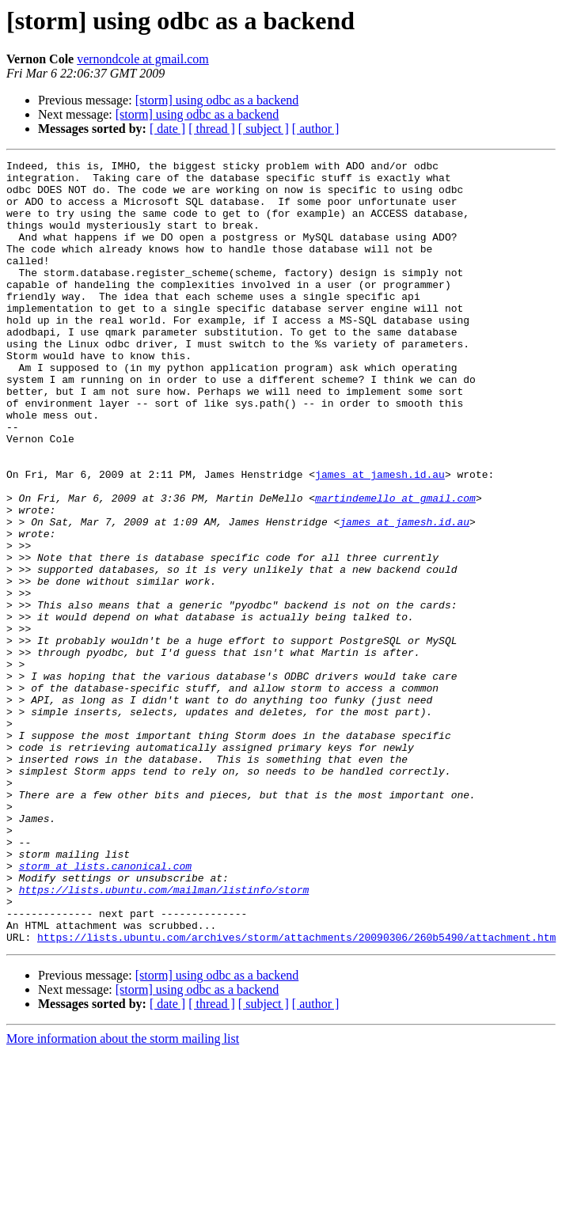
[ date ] (167, 128)
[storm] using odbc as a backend (217, 100)
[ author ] (316, 128)
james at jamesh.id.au (380, 538)
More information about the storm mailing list (122, 1195)
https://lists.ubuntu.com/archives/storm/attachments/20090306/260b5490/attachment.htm (296, 1093)
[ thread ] (211, 128)
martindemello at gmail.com (395, 566)
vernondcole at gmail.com (143, 59)
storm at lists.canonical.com (105, 1008)
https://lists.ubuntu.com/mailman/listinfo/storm (164, 1036)
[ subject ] (263, 128)
